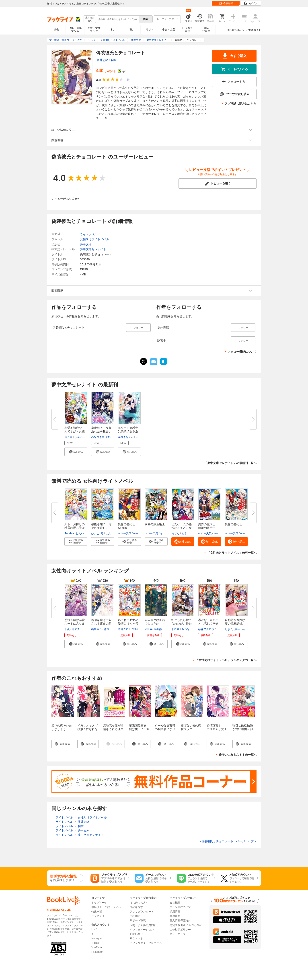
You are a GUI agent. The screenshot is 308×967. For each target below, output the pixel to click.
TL (131, 29)
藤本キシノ (110, 629)
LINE (94, 929)
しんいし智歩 (82, 437)
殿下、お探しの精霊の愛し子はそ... (74, 528)
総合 (56, 29)
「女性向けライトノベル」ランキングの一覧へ (226, 660)
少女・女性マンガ (94, 29)
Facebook (97, 951)
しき (227, 629)
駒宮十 (115, 60)
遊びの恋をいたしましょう (61, 727)
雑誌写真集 (206, 29)
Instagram (97, 938)
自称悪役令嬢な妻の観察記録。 (235, 621)
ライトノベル (88, 234)
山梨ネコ (96, 629)
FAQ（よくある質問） (143, 925)
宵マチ (76, 629)
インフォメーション (142, 929)
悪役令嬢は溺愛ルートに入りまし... (74, 623)
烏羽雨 (158, 629)
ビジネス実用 (187, 29)
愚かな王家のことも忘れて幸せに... (208, 623)
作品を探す (136, 907)
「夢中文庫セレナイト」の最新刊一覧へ (230, 463)
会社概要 (175, 902)
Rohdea (69, 533)
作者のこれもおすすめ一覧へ (238, 754)
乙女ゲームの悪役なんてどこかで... (181, 528)
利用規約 (175, 916)
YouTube (96, 947)
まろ (184, 533)
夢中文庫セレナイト (93, 249)
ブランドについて (180, 907)
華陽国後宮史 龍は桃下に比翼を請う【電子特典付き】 (139, 731)
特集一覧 (96, 911)
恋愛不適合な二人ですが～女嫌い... (74, 431)
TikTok (95, 943)
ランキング (98, 916)
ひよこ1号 (97, 533)
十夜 (67, 629)
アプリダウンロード (142, 911)
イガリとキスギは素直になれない (87, 729)
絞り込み (89, 19)
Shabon (137, 629)
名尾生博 (165, 533)
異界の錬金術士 (155, 524)
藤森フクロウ (206, 629)
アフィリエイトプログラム (146, 943)
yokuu (148, 629)
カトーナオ (137, 437)
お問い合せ (136, 934)
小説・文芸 (168, 29)
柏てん (175, 533)
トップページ (99, 902)
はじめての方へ (235, 30)
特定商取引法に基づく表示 (186, 925)
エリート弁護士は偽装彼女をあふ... (128, 431)
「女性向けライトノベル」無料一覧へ (232, 552)
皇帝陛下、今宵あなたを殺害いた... (101, 431)
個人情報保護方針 (180, 920)
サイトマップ (178, 934)
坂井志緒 (102, 60)
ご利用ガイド (253, 30)
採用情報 (175, 911)
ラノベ (150, 29)
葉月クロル (124, 629)
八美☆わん (239, 629)
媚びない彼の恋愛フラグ (191, 727)
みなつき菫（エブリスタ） (107, 437)
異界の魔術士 (233, 524)
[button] (75, 452)
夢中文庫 (86, 244)
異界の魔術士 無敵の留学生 (208, 526)
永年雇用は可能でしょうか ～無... (155, 623)
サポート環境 (138, 920)
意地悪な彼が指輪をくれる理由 (113, 727)
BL (112, 29)
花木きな (123, 437)
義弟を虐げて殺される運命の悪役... (101, 623)
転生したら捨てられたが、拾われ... (181, 623)
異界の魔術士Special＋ (126, 526)
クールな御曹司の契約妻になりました (165, 729)
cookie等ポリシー (180, 929)
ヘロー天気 (124, 533)
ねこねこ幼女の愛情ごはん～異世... (128, 623)
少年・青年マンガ (75, 29)
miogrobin (139, 533)
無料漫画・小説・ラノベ (106, 907)
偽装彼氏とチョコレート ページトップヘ (228, 841)
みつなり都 (188, 629)
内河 (219, 629)
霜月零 (68, 437)
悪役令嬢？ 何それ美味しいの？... (101, 528)
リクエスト (136, 938)
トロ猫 (175, 629)
